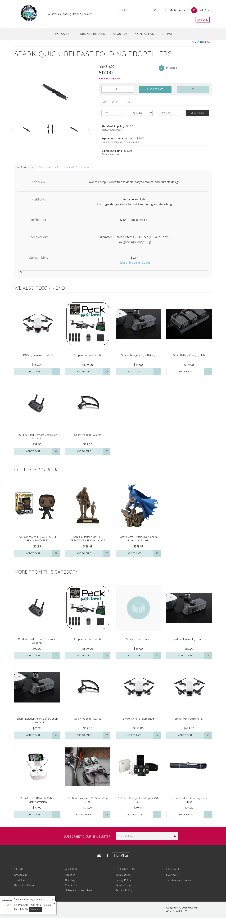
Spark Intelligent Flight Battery (138, 355)
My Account (174, 10)
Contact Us (144, 33)
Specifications (48, 167)
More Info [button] (35, 909)
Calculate (197, 112)
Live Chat (202, 19)
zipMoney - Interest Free (78, 890)
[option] (54, 91)
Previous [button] (11, 129)
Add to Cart (155, 89)
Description (25, 167)
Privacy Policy (123, 880)
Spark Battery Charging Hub (189, 355)
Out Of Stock (185, 371)
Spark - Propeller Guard (135, 262)
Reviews (76, 167)
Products (63, 33)
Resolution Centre (24, 885)
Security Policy (124, 890)
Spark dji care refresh (138, 639)
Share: (201, 42)
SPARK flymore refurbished (37, 355)
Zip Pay (167, 33)
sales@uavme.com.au (178, 880)
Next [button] (88, 129)
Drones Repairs (92, 33)
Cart (200, 10)
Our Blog (70, 880)
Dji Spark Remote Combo (87, 355)
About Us (120, 33)
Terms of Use (123, 874)
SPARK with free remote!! (188, 718)
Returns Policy (124, 885)
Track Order (21, 880)
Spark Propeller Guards (87, 434)
